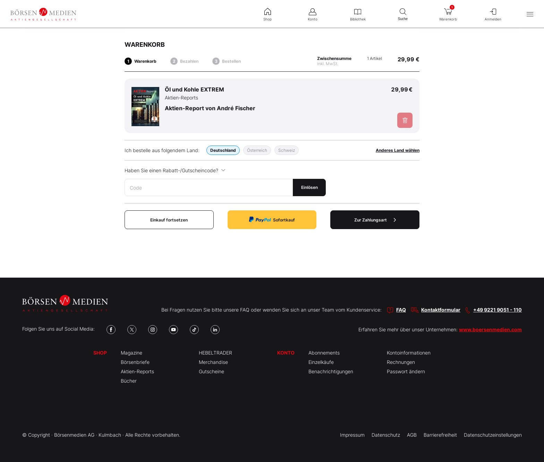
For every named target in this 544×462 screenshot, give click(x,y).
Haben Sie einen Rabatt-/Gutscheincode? (175, 170)
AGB (412, 435)
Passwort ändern (406, 371)
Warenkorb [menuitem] (448, 12)
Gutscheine (211, 371)
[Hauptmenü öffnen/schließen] (530, 14)
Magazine (131, 353)
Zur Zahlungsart (375, 220)
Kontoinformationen (409, 353)
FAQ (401, 310)
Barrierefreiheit (440, 435)
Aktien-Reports (137, 371)
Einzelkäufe (321, 362)
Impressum (352, 435)
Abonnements (324, 353)
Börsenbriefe (135, 362)
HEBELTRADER (215, 353)
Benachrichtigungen (330, 371)
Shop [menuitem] (267, 14)
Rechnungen (401, 362)
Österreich (257, 150)
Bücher (129, 381)
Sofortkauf (272, 220)
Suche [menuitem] (403, 14)
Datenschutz (386, 435)
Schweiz (286, 150)
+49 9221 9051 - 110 (497, 310)
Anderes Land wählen (397, 150)
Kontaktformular (440, 310)
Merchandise (213, 362)
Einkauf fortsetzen (169, 220)
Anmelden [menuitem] (493, 14)
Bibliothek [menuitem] (358, 14)
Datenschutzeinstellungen (493, 435)
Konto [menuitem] (312, 14)
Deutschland (223, 150)
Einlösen (309, 187)
